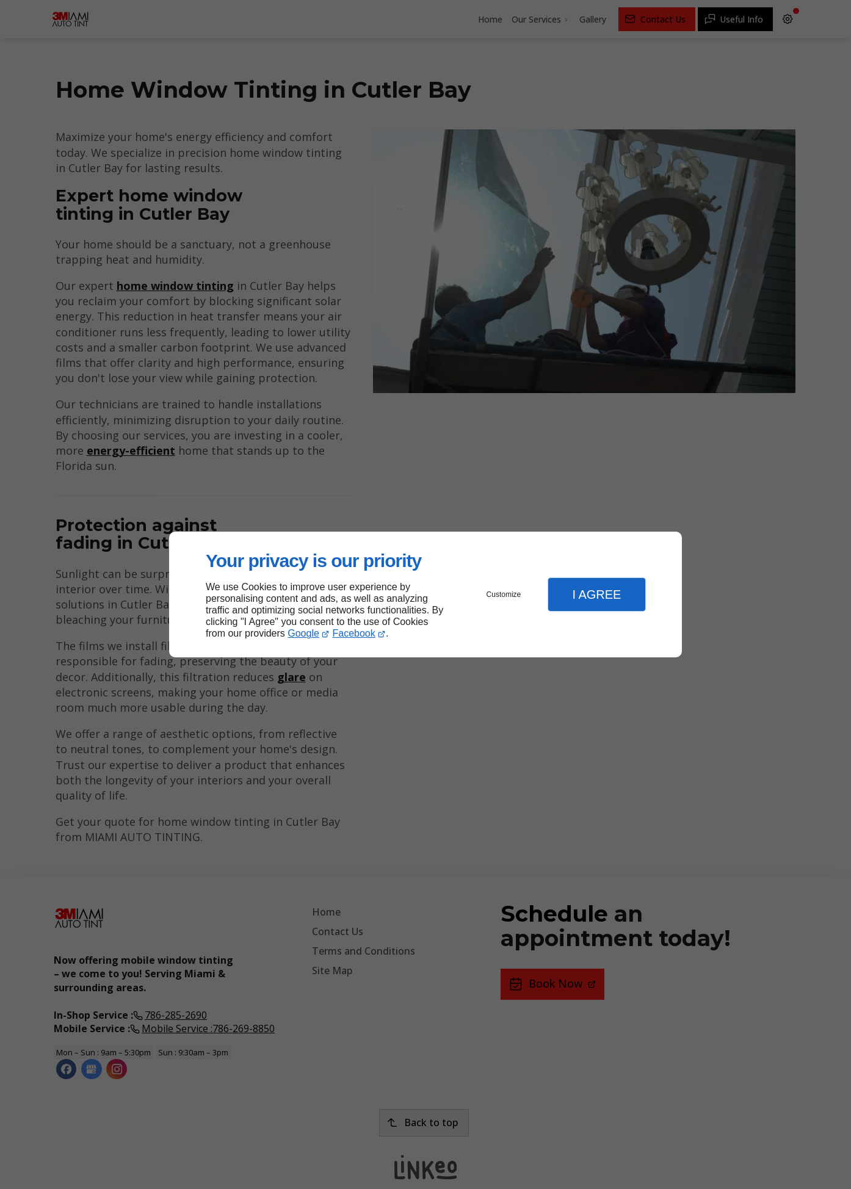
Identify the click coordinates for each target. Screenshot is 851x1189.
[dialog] (425, 595)
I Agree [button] (596, 594)
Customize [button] (504, 594)
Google (303, 633)
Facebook (354, 633)
